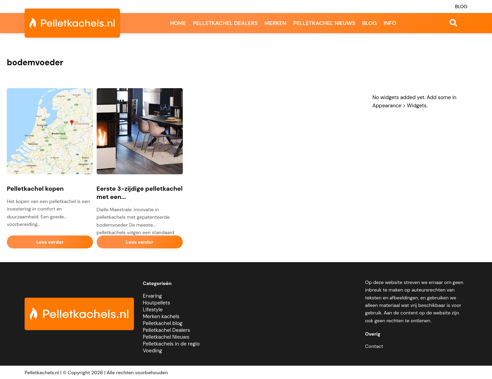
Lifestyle (153, 309)
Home (178, 23)
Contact (374, 346)
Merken (275, 23)
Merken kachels (161, 316)
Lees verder (50, 242)
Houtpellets (156, 302)
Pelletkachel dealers (225, 23)
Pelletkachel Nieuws (166, 337)
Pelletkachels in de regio (171, 343)
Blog (461, 6)
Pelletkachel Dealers (166, 330)
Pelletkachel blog (162, 323)
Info (390, 23)
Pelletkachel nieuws (324, 23)
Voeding (152, 350)
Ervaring (152, 296)
